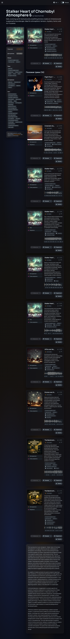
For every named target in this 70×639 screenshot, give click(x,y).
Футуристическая (12, 75)
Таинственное (11, 84)
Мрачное (10, 82)
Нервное (18, 85)
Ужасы (14, 73)
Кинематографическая (13, 60)
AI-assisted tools (16, 134)
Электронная (11, 62)
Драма (9, 73)
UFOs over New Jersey (52, 349)
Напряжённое (17, 82)
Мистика (10, 68)
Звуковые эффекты (49, 185)
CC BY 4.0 (19, 49)
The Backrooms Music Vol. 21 (54, 491)
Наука (19, 73)
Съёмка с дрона (18, 72)
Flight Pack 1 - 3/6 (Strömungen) (55, 77)
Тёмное (10, 87)
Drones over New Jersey (53, 392)
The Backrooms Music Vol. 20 (54, 440)
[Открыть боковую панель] (2, 2)
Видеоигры (10, 72)
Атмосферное (11, 85)
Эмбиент (18, 62)
